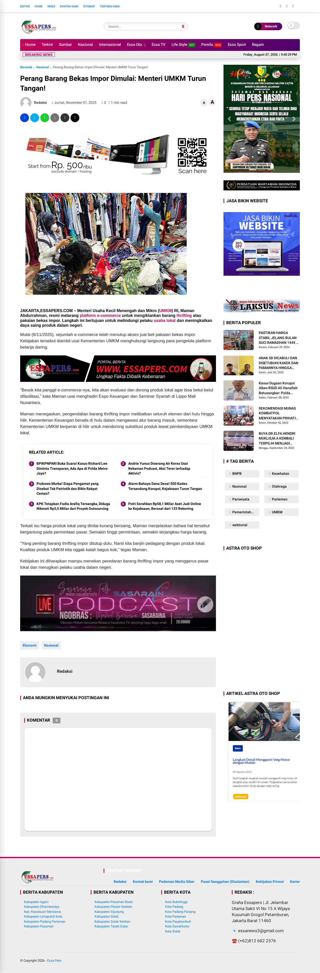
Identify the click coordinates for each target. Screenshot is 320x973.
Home (39, 6)
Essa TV (159, 44)
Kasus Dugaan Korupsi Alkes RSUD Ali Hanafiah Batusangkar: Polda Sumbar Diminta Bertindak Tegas (278, 388)
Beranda (26, 67)
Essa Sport (237, 44)
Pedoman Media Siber (177, 882)
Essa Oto (134, 44)
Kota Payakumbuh (178, 921)
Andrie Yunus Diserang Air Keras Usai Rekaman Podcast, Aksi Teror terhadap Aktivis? (159, 468)
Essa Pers (54, 960)
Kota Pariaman (175, 916)
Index (51, 6)
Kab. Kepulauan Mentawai (42, 912)
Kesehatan (280, 474)
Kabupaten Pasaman (39, 926)
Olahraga (279, 486)
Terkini (47, 44)
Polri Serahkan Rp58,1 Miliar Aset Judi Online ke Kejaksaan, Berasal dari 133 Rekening (164, 506)
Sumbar (65, 44)
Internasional (110, 44)
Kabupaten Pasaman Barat (113, 902)
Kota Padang (174, 907)
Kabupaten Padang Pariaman (44, 921)
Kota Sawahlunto (177, 926)
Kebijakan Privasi (270, 882)
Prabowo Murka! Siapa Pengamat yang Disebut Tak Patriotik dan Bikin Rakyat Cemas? (68, 488)
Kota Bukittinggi (176, 902)
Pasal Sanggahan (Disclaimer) (225, 882)
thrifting (184, 315)
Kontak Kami (69, 6)
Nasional (85, 44)
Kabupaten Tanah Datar (111, 926)
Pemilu (211, 44)
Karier (295, 882)
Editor (25, 6)
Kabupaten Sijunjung (109, 912)
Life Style (183, 44)
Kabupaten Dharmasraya (41, 907)
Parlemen (279, 499)
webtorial (239, 525)
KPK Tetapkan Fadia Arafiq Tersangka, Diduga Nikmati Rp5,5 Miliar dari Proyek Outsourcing (73, 506)
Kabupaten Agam (36, 902)
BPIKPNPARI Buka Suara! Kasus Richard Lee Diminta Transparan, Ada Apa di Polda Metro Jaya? (72, 468)
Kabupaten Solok (106, 916)
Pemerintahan (243, 512)
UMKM (165, 311)
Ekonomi (30, 645)
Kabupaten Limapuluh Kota (43, 916)
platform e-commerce (100, 315)
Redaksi (120, 882)
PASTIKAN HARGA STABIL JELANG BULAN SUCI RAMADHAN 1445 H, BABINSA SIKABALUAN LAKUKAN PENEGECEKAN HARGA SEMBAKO (279, 338)
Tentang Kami (110, 6)
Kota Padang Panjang (180, 912)
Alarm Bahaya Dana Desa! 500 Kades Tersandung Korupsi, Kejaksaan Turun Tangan (165, 486)
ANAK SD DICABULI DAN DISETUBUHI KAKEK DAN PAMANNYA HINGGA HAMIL (278, 363)
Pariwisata (240, 499)
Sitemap (89, 6)
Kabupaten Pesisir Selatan (113, 907)
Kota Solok (172, 931)
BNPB (237, 474)
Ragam (258, 44)
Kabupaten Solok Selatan (112, 921)
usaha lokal (165, 320)
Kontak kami (143, 882)
